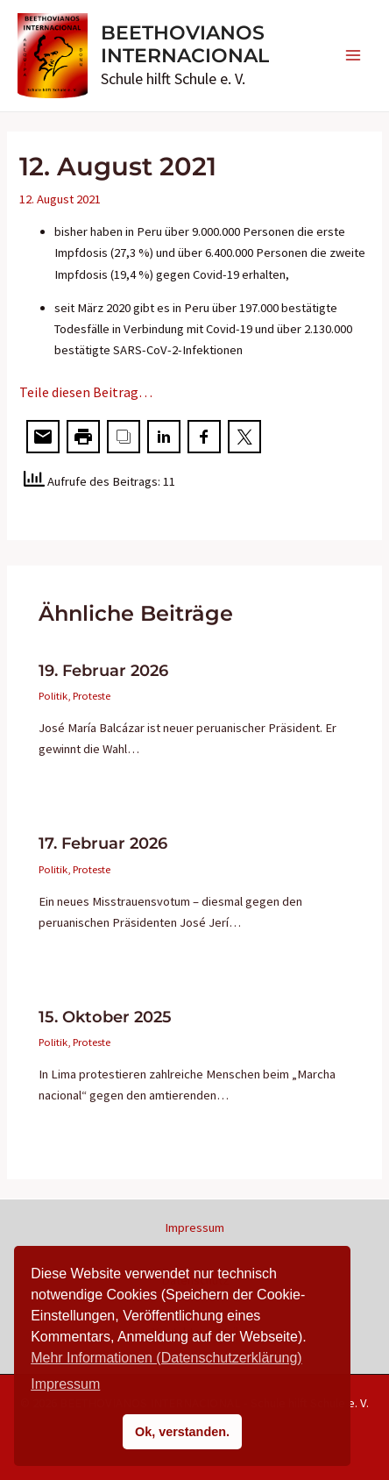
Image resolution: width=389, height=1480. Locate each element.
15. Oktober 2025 (105, 1017)
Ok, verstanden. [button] (182, 1432)
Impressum (194, 1227)
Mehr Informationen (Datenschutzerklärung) (166, 1357)
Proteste (91, 695)
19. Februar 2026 (103, 670)
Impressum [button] (65, 1384)
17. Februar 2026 (103, 843)
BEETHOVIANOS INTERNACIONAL (185, 44)
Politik (53, 695)
